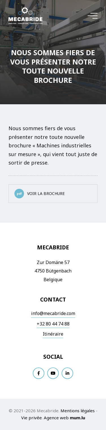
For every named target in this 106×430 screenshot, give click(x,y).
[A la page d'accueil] (25, 15)
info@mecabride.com (53, 313)
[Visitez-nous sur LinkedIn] (67, 373)
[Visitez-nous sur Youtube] (53, 373)
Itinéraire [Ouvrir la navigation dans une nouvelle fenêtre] (53, 334)
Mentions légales (77, 410)
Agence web (56, 417)
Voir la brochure (39, 193)
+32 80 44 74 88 (53, 324)
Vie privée (31, 417)
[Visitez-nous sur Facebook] (38, 373)
